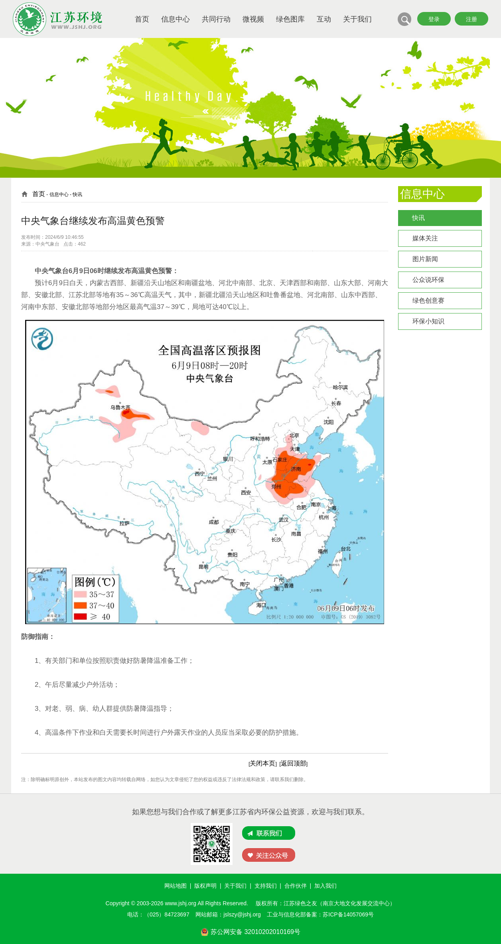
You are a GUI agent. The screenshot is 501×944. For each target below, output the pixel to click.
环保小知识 (428, 321)
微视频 (253, 19)
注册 (471, 19)
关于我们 (357, 19)
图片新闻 (425, 259)
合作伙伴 (295, 886)
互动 (324, 19)
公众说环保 (428, 279)
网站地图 (175, 886)
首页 (142, 19)
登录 (434, 19)
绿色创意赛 (428, 300)
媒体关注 (425, 238)
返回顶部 (293, 763)
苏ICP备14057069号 (348, 914)
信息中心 (175, 19)
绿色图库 (290, 19)
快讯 (418, 217)
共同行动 (216, 19)
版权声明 (205, 886)
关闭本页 (262, 763)
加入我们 (325, 886)
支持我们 (265, 886)
